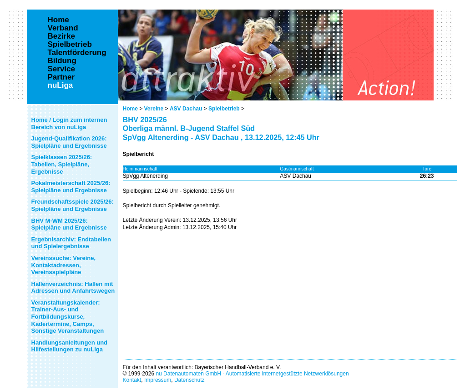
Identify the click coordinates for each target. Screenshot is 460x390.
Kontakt (132, 380)
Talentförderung (77, 53)
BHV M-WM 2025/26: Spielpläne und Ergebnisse (69, 224)
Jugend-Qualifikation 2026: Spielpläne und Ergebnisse (69, 142)
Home (130, 108)
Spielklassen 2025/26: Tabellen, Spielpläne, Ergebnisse (61, 164)
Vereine (154, 108)
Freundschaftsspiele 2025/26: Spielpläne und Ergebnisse (72, 205)
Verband (63, 28)
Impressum (157, 380)
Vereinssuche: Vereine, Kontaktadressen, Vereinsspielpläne (63, 265)
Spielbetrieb (224, 108)
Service (62, 69)
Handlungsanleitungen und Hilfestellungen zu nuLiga (69, 346)
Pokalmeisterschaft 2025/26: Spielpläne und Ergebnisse (71, 187)
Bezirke (61, 36)
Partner (61, 77)
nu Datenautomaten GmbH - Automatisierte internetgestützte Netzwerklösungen (252, 373)
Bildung (62, 61)
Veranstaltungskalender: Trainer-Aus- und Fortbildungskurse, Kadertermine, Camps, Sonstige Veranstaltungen (67, 316)
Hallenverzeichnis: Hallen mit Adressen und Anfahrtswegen (73, 287)
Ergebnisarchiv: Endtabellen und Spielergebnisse (71, 243)
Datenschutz (189, 380)
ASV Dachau (186, 108)
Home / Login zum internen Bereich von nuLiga (69, 123)
